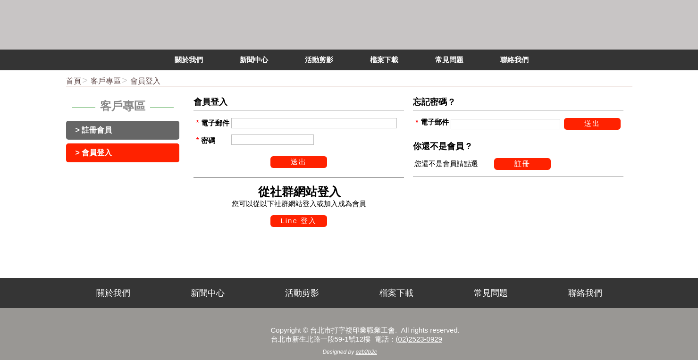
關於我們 (113, 293)
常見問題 (491, 293)
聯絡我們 (585, 293)
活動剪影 (302, 293)
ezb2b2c (366, 352)
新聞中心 (208, 293)
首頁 (73, 81)
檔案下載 (396, 293)
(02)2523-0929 (419, 339)
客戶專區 (106, 81)
